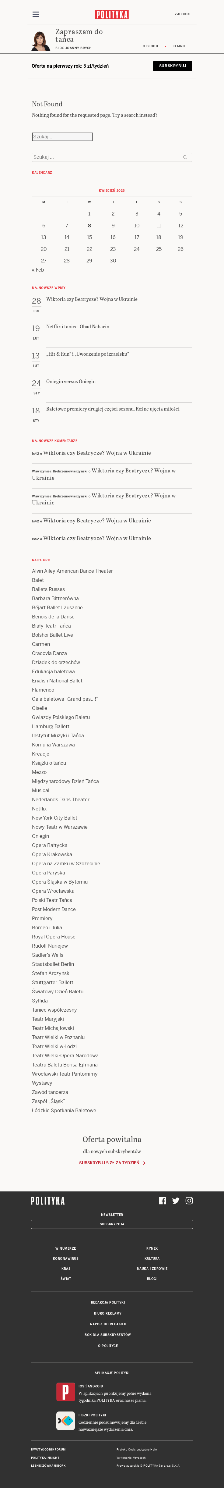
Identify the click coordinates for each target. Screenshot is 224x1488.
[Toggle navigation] (35, 14)
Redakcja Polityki (108, 1303)
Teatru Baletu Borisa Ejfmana (65, 1065)
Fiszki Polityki (92, 1415)
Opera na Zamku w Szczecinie (66, 863)
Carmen (41, 644)
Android (95, 1386)
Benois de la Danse (53, 617)
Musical (40, 790)
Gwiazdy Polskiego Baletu (61, 717)
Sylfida (40, 1001)
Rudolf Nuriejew (50, 946)
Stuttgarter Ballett (52, 982)
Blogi (152, 1279)
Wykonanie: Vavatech (131, 1458)
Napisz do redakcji (108, 1324)
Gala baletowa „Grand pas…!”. (65, 699)
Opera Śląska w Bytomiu (60, 882)
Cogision (134, 1449)
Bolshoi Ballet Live (52, 635)
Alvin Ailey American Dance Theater (72, 571)
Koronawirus (66, 1259)
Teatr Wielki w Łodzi (54, 1046)
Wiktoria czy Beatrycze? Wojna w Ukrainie (97, 452)
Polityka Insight (45, 1458)
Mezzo (39, 772)
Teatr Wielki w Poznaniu (58, 1037)
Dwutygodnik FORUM (48, 1449)
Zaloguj (183, 14)
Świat (66, 1279)
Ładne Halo (149, 1449)
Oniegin (40, 836)
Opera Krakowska (52, 854)
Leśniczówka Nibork (48, 1466)
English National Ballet (57, 681)
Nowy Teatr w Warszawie (60, 827)
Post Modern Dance (54, 909)
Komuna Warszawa (53, 745)
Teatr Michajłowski (53, 1028)
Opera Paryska (48, 873)
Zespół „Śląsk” (48, 1101)
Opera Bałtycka (50, 845)
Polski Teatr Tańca (52, 900)
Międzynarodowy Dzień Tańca (65, 781)
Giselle (39, 708)
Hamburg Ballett (50, 726)
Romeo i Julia (47, 927)
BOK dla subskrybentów (108, 1335)
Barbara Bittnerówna (55, 598)
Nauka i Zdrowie (152, 1269)
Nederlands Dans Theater (60, 799)
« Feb (38, 270)
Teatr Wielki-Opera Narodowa (65, 1055)
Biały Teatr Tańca (51, 626)
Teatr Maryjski (48, 1019)
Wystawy (42, 1083)
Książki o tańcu (49, 763)
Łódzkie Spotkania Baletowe (64, 1110)
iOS (82, 1386)
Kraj (65, 1269)
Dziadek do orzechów (56, 662)
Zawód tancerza (50, 1092)
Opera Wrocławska (53, 891)
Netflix (39, 809)
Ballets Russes (48, 589)
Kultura (152, 1259)
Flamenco (43, 690)
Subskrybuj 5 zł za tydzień (109, 1163)
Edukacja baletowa (53, 671)
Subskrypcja (112, 1224)
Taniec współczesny (54, 1010)
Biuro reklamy (108, 1313)
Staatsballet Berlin (53, 964)
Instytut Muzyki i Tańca (58, 735)
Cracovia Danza (49, 653)
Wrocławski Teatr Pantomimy (65, 1074)
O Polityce (108, 1346)
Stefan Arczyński (51, 973)
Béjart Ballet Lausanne (57, 607)
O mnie (179, 46)
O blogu (150, 46)
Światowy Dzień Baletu (57, 991)
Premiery (42, 918)
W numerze (65, 1249)
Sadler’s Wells (47, 955)
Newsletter (112, 1215)
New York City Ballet (54, 818)
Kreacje (40, 754)
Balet (38, 580)
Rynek (152, 1249)
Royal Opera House (53, 937)
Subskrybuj (172, 65)
